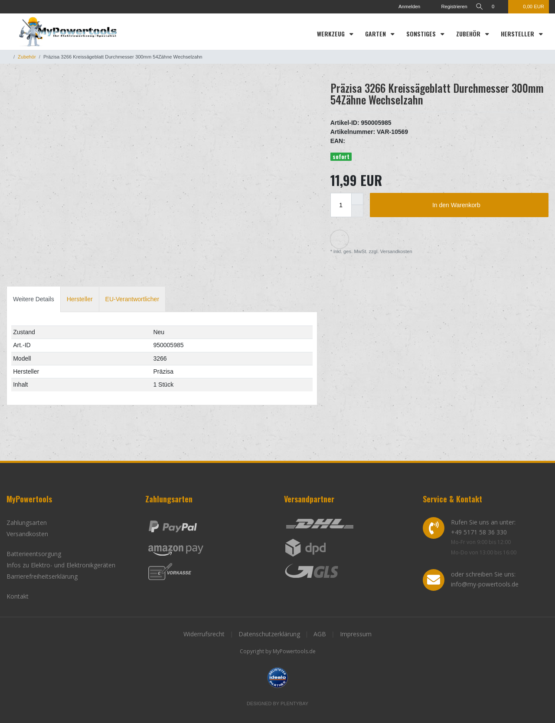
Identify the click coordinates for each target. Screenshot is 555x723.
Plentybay (294, 703)
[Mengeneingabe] (340, 205)
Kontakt (18, 596)
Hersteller (518, 33)
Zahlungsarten (27, 522)
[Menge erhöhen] (357, 199)
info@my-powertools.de (485, 584)
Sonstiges (421, 33)
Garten (376, 33)
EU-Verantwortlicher (132, 299)
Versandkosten (395, 251)
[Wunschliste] (497, 6)
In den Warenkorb (487, 205)
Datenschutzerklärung (269, 634)
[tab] (34, 299)
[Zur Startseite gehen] (8, 56)
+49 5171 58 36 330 (479, 532)
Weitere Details (33, 299)
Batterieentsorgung (34, 554)
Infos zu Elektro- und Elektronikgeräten (61, 565)
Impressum (356, 634)
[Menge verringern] (357, 211)
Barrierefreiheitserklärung (42, 576)
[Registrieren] (446, 6)
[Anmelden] (403, 6)
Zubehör (469, 33)
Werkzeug (331, 33)
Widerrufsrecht (204, 634)
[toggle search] (478, 6)
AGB (319, 634)
